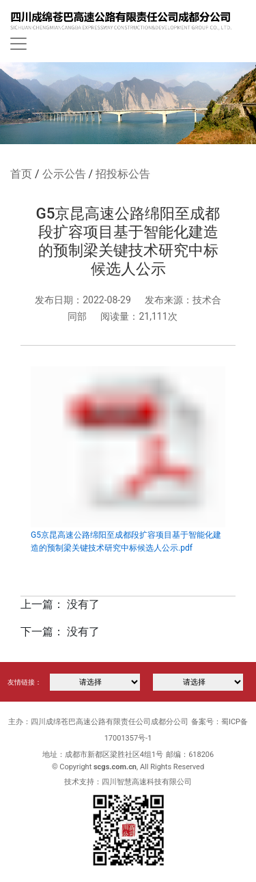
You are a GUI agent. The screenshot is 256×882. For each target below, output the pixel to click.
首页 (21, 173)
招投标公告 (123, 173)
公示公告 (64, 173)
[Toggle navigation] (18, 44)
